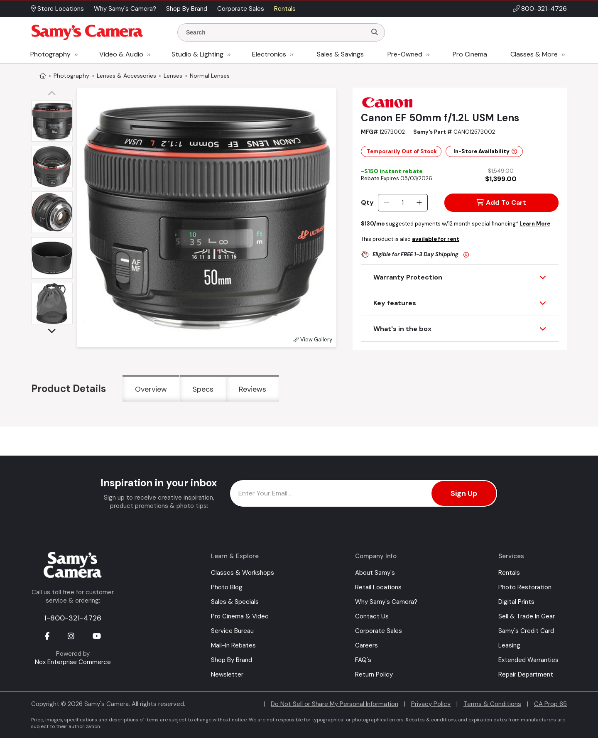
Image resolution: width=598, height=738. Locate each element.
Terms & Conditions (492, 704)
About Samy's (375, 573)
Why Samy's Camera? (386, 602)
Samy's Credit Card (526, 631)
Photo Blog (227, 587)
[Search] (374, 32)
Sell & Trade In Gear (526, 616)
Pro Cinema (470, 54)
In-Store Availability (485, 151)
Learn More (535, 223)
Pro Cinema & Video (240, 616)
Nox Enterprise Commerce (73, 662)
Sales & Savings (340, 54)
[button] (54, 94)
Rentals (509, 573)
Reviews (252, 389)
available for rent (435, 239)
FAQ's (363, 660)
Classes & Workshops (242, 573)
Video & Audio (121, 54)
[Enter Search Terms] (275, 32)
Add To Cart (501, 202)
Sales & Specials (235, 602)
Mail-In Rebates (233, 645)
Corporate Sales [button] (240, 9)
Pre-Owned (404, 54)
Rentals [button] (285, 9)
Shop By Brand (231, 660)
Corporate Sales (378, 631)
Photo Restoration (524, 587)
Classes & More (534, 54)
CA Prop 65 (550, 704)
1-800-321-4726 (72, 618)
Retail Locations (378, 587)
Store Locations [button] (57, 9)
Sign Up (464, 493)
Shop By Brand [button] (186, 9)
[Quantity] (403, 202)
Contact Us (372, 616)
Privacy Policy (431, 704)
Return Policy (374, 674)
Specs (202, 389)
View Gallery (313, 339)
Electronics (269, 54)
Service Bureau (232, 631)
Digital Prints (516, 602)
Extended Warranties (528, 660)
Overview (151, 389)
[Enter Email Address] (364, 493)
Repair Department (525, 674)
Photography (50, 54)
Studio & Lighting (197, 54)
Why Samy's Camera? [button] (125, 9)
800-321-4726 (544, 8)
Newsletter (227, 674)
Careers (366, 645)
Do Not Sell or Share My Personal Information (334, 704)
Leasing (509, 645)
